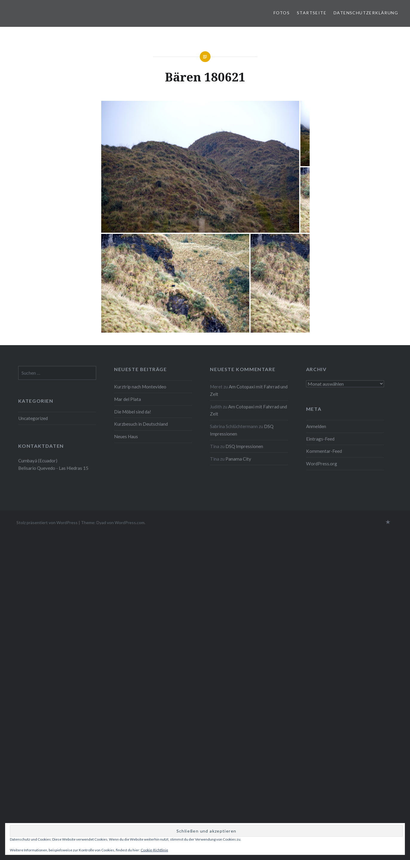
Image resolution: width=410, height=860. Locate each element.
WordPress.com (130, 522)
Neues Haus (126, 436)
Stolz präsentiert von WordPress (47, 522)
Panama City (238, 458)
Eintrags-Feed (320, 438)
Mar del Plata (127, 399)
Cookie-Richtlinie (154, 850)
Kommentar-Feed (324, 451)
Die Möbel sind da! (132, 411)
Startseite (311, 12)
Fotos (282, 12)
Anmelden (316, 426)
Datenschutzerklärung (366, 12)
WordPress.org (321, 463)
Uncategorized (33, 418)
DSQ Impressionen (244, 446)
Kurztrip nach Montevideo (140, 386)
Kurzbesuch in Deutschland (141, 424)
